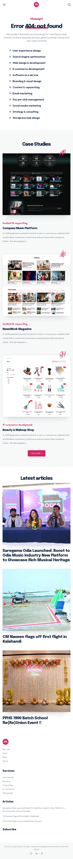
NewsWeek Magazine (17, 329)
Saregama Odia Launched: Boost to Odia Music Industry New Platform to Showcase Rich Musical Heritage (36, 555)
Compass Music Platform (20, 228)
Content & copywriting (15, 223)
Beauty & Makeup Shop (18, 430)
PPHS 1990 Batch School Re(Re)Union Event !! (22, 821)
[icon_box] (25, 50)
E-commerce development (17, 424)
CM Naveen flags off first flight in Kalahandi (21, 816)
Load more (36, 453)
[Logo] (36, 4)
